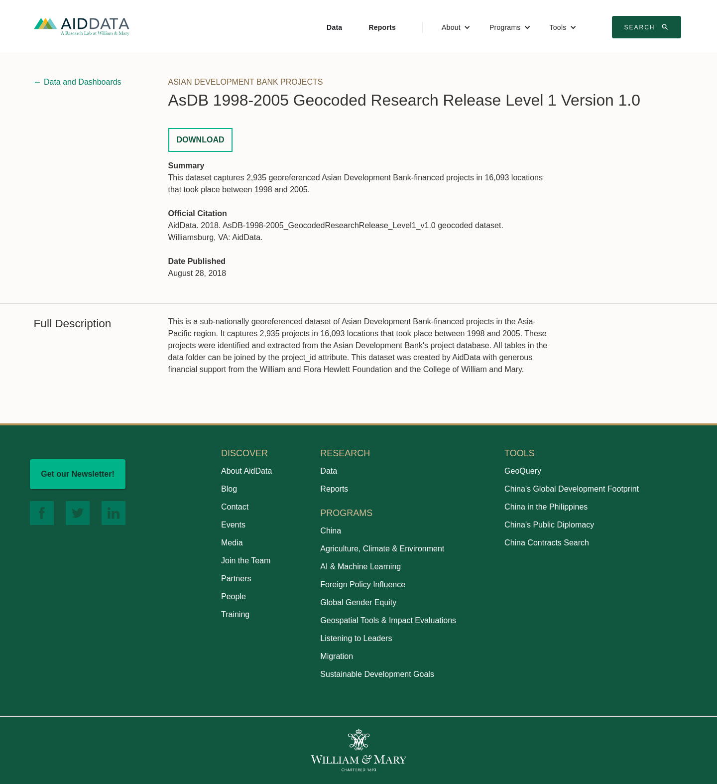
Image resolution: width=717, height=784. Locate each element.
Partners (236, 578)
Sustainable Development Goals (377, 674)
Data (334, 27)
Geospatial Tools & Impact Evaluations (388, 620)
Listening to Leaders (356, 638)
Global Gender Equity (358, 602)
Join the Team (245, 560)
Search (647, 27)
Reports (382, 27)
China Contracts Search (546, 542)
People (233, 596)
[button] (456, 27)
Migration (336, 656)
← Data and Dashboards (77, 82)
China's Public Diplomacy (549, 525)
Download (201, 139)
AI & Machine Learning (360, 566)
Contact (234, 507)
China (330, 530)
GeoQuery (522, 471)
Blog (229, 489)
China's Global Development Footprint (571, 489)
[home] (81, 26)
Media (232, 542)
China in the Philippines (546, 507)
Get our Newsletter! (78, 474)
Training (235, 614)
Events (233, 525)
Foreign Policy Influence (362, 584)
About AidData (246, 471)
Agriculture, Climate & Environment (382, 548)
